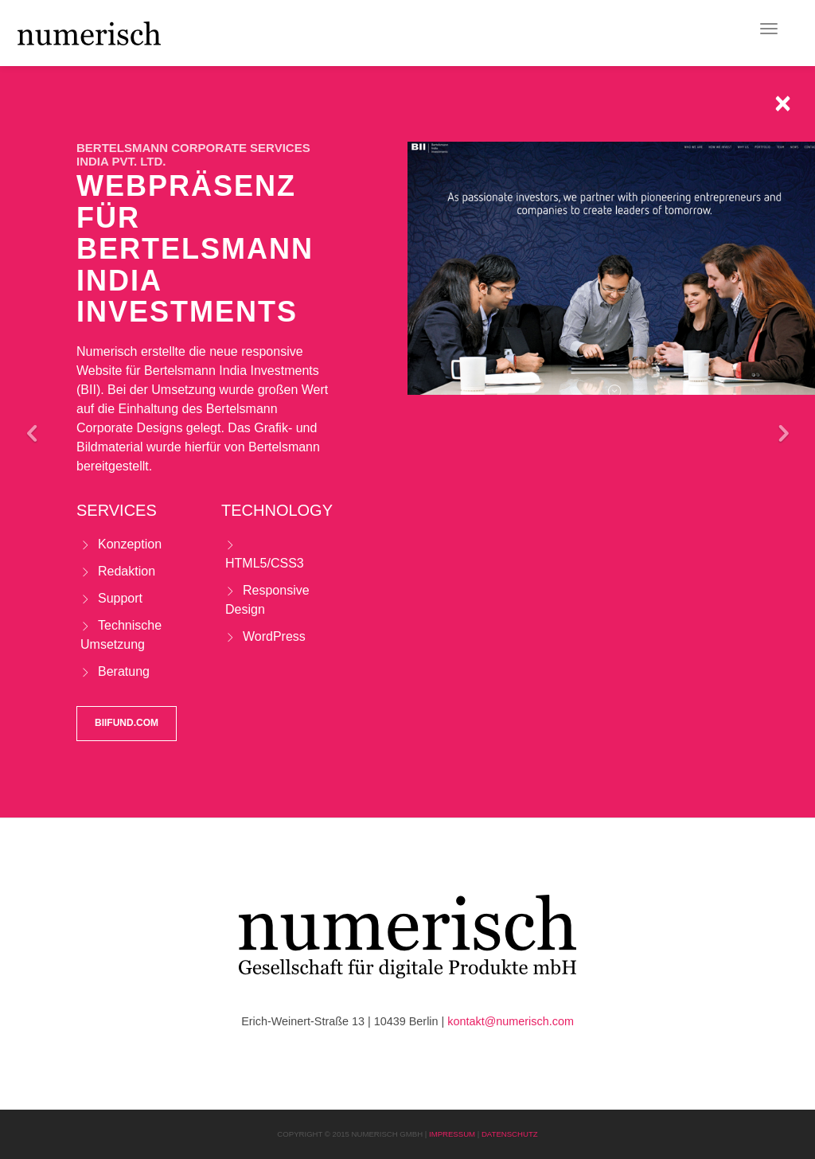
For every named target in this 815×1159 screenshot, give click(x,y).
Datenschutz (510, 1134)
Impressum (452, 1134)
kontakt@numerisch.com (510, 1021)
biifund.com (126, 722)
